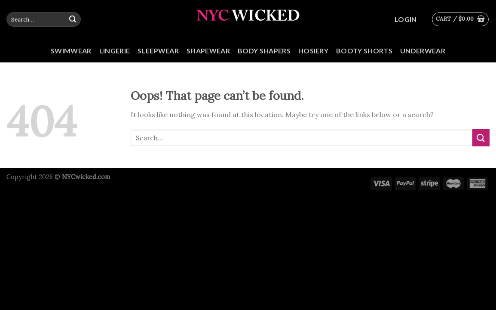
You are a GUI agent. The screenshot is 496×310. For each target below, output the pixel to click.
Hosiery (313, 50)
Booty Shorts (364, 50)
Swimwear (71, 50)
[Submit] (72, 19)
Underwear (422, 50)
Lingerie (114, 50)
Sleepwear (158, 50)
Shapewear (208, 50)
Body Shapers (264, 50)
